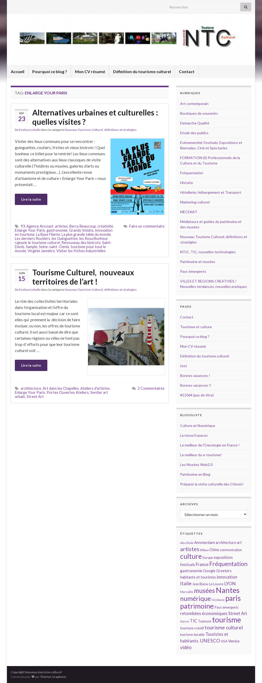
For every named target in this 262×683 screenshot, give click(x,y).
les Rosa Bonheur (93, 238)
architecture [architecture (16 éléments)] (226, 542)
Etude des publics (194, 133)
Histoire (186, 182)
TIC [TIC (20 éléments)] (193, 620)
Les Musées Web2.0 (196, 464)
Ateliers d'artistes (95, 388)
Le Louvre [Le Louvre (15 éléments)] (216, 584)
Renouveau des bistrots (81, 242)
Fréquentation (191, 173)
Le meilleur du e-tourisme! (201, 455)
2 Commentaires (151, 388)
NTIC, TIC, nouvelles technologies (208, 252)
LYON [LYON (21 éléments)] (230, 583)
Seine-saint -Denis (54, 247)
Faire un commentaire (147, 226)
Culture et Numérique (197, 425)
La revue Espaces (194, 435)
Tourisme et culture (196, 327)
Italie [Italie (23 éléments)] (186, 583)
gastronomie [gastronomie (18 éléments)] (191, 570)
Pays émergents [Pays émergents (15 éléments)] (226, 607)
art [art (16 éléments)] (239, 542)
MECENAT (188, 212)
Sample (31, 247)
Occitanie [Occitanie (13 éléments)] (218, 600)
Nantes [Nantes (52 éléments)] (227, 590)
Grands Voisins (81, 230)
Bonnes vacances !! (195, 385)
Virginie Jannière (41, 251)
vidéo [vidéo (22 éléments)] (186, 647)
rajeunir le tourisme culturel (37, 242)
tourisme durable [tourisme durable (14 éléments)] (192, 634)
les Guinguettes (65, 238)
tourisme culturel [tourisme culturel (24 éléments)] (224, 627)
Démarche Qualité (194, 123)
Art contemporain (194, 103)
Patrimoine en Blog (195, 474)
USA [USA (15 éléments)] (224, 641)
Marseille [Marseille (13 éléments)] (186, 592)
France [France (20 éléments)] (202, 564)
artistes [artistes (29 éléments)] (189, 548)
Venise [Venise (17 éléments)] (233, 641)
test (183, 366)
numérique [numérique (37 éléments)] (195, 598)
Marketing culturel (195, 202)
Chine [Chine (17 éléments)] (214, 549)
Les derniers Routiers (32, 238)
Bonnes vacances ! (195, 375)
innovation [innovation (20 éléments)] (227, 577)
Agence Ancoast (39, 226)
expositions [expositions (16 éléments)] (223, 557)
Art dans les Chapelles (61, 388)
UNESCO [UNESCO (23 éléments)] (210, 640)
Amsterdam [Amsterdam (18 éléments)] (204, 542)
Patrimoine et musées (197, 261)
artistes (61, 226)
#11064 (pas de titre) (197, 395)
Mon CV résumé (90, 71)
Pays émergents (193, 271)
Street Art (35, 396)
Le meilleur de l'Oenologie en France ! (210, 445)
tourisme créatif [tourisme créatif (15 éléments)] (192, 628)
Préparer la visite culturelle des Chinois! (212, 484)
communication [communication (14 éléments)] (231, 550)
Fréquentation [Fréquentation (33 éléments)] (228, 563)
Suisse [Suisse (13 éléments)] (184, 621)
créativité (105, 226)
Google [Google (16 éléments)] (209, 571)
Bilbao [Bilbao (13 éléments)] (204, 550)
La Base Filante (48, 234)
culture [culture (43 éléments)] (191, 556)
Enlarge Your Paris (30, 230)
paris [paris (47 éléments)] (233, 598)
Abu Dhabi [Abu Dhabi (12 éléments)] (186, 542)
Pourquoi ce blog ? (49, 71)
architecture (31, 388)
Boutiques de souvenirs (199, 113)
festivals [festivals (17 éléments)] (187, 564)
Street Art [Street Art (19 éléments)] (237, 613)
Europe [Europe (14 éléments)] (208, 557)
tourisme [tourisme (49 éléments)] (226, 619)
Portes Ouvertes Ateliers (68, 392)
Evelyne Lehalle (30, 130)
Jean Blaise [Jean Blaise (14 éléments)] (200, 584)
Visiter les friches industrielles (81, 251)
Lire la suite (31, 199)
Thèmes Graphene (53, 677)
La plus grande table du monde (86, 234)
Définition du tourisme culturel (142, 71)
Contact (186, 71)
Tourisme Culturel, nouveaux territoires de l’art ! (83, 277)
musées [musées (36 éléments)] (204, 590)
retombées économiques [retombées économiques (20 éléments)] (203, 613)
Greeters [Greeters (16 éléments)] (224, 571)
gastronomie (57, 230)
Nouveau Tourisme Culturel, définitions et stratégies (101, 130)
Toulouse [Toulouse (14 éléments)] (204, 621)
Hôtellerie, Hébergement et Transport (210, 192)
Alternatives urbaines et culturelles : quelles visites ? (95, 117)
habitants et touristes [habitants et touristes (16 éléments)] (198, 577)
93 (23, 226)
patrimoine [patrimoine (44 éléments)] (197, 606)
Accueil (17, 71)
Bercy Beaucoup (82, 226)
